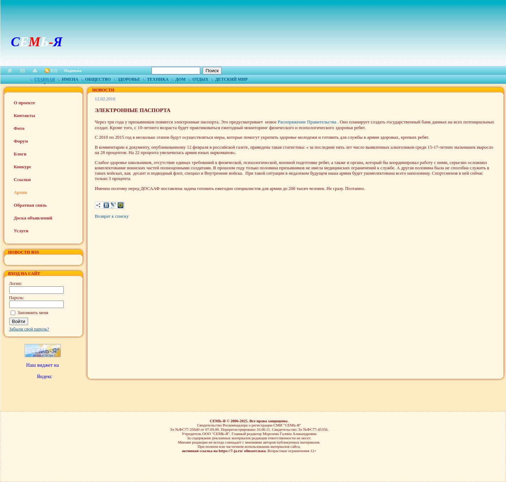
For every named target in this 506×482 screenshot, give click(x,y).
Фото (19, 128)
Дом (180, 79)
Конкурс (23, 166)
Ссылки (22, 179)
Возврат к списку (112, 216)
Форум (21, 141)
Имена (70, 79)
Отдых (200, 79)
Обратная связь (30, 205)
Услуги (21, 230)
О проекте (24, 102)
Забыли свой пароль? (29, 329)
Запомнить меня (33, 312)
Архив (20, 192)
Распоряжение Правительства (307, 122)
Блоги (20, 154)
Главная (44, 79)
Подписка (73, 70)
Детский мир (231, 79)
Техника (158, 79)
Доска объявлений (33, 218)
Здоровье (129, 79)
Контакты (24, 115)
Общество (98, 79)
